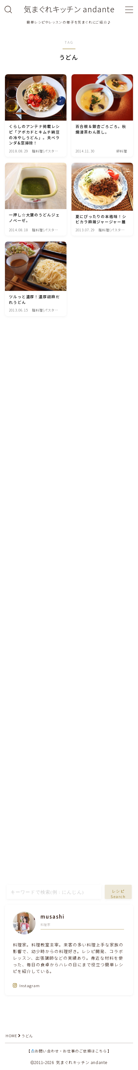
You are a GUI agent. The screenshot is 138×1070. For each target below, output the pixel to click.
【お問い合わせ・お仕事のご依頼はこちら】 (69, 1050)
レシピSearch (118, 893)
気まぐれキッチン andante (69, 9)
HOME (11, 1035)
